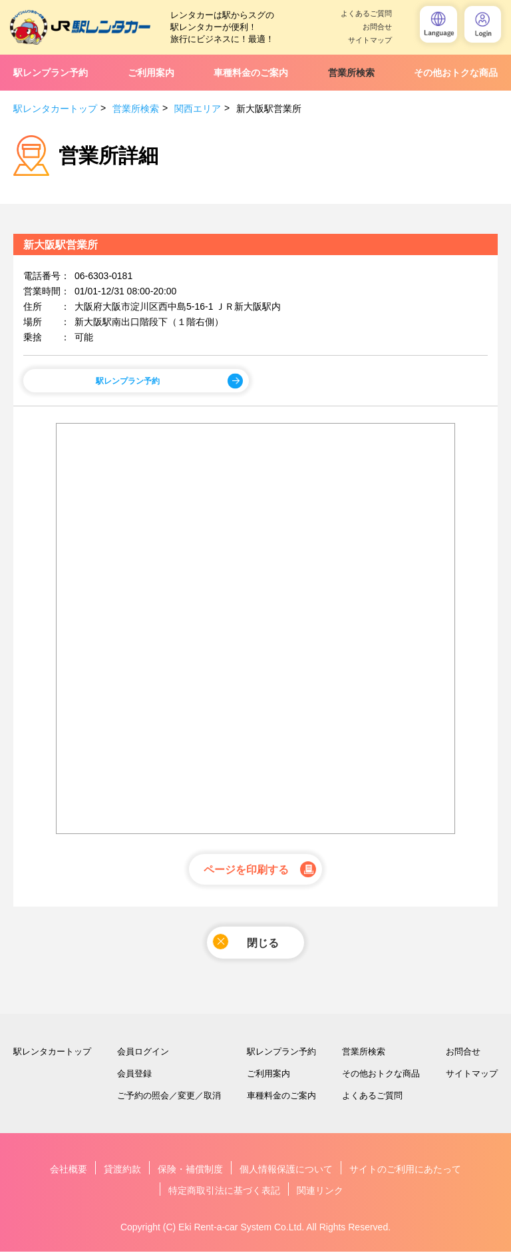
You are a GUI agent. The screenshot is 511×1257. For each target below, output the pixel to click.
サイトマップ (370, 40)
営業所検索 (351, 72)
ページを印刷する (246, 871)
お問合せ (377, 27)
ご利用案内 (151, 72)
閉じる (246, 945)
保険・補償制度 (190, 1174)
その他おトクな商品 (456, 72)
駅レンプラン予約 (50, 72)
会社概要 (68, 1174)
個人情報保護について (286, 1174)
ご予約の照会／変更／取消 (169, 1101)
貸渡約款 (122, 1174)
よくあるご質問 (366, 13)
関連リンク (320, 1195)
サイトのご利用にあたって (405, 1174)
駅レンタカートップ (55, 108)
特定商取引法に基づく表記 (224, 1195)
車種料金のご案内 (251, 72)
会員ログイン (143, 1057)
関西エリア (197, 108)
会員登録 (134, 1079)
